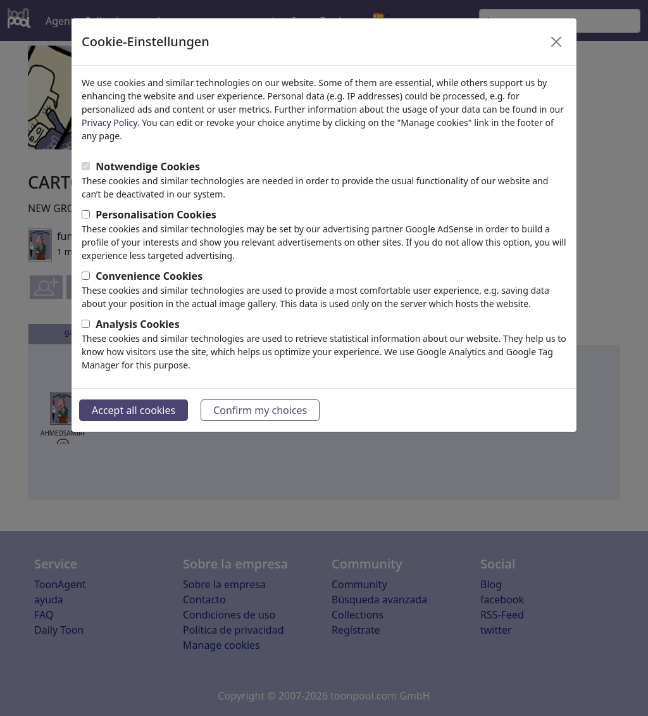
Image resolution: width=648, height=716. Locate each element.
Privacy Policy (109, 122)
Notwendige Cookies (148, 166)
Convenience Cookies (149, 276)
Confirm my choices (260, 410)
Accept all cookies (133, 410)
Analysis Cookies (138, 324)
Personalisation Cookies (156, 215)
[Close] (556, 42)
